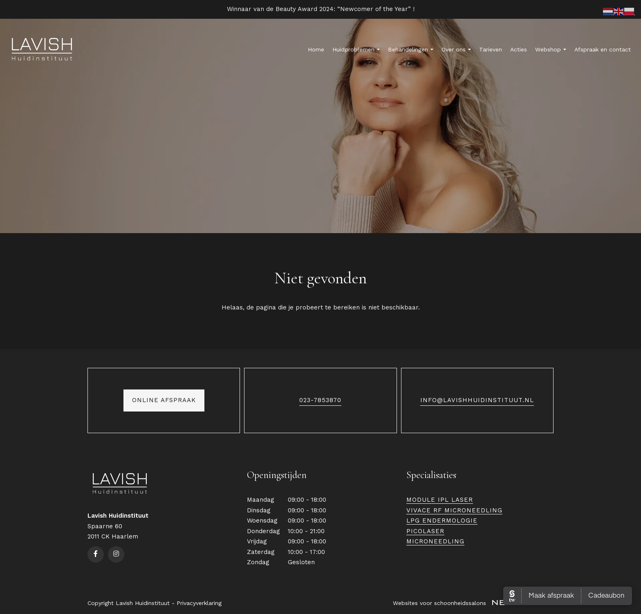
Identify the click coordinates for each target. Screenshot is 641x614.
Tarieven (490, 49)
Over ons (456, 49)
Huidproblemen (356, 49)
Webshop (550, 49)
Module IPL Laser (439, 499)
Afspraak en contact (602, 49)
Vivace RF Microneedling (454, 510)
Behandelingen (410, 49)
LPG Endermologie (441, 520)
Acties (518, 49)
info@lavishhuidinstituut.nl (477, 401)
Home (316, 49)
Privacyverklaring (199, 603)
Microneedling (435, 541)
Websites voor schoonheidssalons (473, 603)
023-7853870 (320, 401)
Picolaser (425, 531)
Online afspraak (164, 401)
